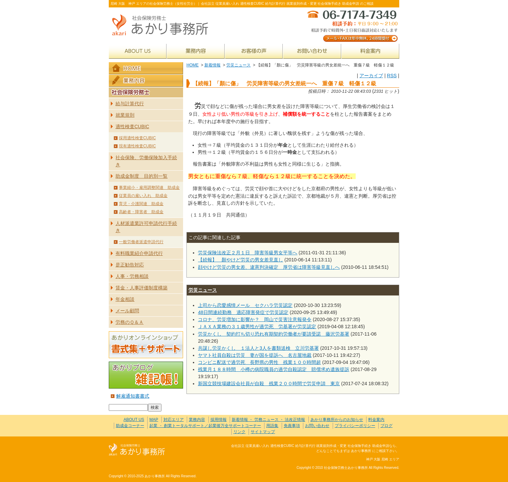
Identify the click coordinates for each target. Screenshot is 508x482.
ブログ (386, 425)
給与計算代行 (130, 103)
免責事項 (292, 425)
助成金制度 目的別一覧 (142, 176)
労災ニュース (238, 65)
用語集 (272, 425)
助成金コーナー (130, 425)
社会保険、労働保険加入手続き (146, 161)
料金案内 (370, 51)
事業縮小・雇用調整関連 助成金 (149, 187)
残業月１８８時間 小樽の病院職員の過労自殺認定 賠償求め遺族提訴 (273, 369)
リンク (239, 431)
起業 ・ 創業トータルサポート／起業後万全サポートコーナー (205, 425)
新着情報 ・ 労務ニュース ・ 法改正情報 (268, 419)
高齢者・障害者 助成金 (141, 211)
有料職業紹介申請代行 (139, 253)
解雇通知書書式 (132, 396)
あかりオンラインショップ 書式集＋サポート (146, 344)
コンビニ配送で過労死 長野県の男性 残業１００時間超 (259, 362)
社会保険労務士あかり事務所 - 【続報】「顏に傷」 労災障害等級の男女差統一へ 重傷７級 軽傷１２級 (163, 25)
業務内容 (196, 51)
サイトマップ (263, 431)
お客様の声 (254, 51)
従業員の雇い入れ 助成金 (143, 195)
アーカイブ (371, 75)
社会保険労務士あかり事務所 (137, 449)
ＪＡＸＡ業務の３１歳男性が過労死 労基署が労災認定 (257, 326)
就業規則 (125, 115)
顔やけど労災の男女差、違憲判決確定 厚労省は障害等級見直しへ (269, 267)
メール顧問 (127, 310)
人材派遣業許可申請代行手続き (146, 227)
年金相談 (125, 299)
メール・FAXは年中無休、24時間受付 (352, 25)
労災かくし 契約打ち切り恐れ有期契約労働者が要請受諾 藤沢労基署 (273, 334)
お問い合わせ (312, 51)
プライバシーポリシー (355, 425)
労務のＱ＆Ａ (130, 322)
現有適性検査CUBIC (137, 146)
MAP (153, 419)
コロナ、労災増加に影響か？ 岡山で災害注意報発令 (254, 319)
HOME (192, 65)
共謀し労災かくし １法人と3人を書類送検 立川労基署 (258, 348)
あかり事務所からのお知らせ (336, 419)
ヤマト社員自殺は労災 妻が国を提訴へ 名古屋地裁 (254, 355)
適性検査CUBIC (132, 126)
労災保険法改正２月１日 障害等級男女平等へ (247, 252)
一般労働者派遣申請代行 (141, 241)
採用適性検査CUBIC (137, 138)
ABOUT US (138, 51)
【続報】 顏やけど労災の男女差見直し (240, 259)
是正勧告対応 (130, 264)
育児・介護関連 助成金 (141, 203)
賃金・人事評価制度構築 (142, 287)
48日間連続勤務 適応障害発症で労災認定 (243, 312)
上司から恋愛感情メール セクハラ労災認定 (245, 305)
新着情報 (212, 65)
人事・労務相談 (132, 276)
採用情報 (218, 419)
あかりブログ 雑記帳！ (146, 375)
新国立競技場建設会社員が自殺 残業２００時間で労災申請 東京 (269, 383)
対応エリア (173, 419)
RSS (392, 75)
